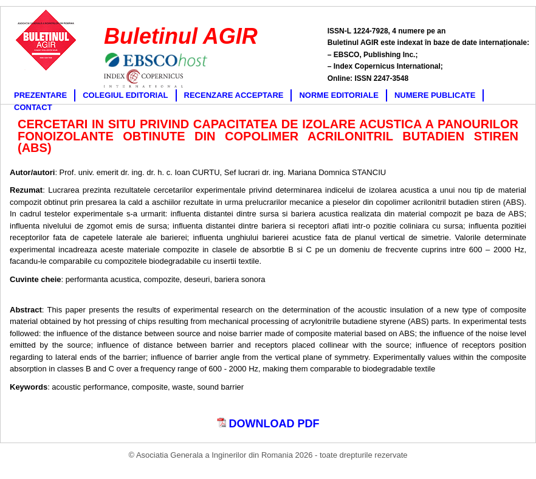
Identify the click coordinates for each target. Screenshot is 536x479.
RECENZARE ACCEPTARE (234, 95)
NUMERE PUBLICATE (434, 95)
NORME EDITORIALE (339, 95)
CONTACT (33, 107)
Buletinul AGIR (181, 36)
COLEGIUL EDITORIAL (125, 95)
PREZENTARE (40, 95)
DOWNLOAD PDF (268, 424)
